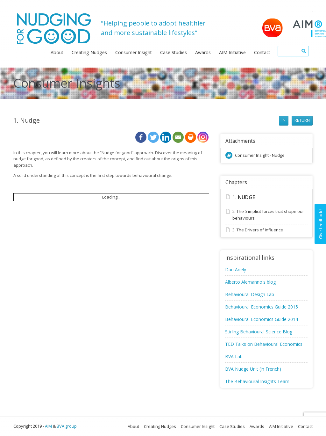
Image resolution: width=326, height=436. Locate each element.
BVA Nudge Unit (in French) (253, 369)
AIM (48, 426)
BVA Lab (234, 356)
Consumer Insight (133, 52)
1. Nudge (243, 197)
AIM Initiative (232, 52)
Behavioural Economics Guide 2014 (261, 319)
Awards (203, 52)
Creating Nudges (89, 52)
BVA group (67, 426)
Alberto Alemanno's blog (250, 282)
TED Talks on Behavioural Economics (263, 344)
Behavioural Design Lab (249, 294)
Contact (262, 52)
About (57, 52)
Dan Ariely (235, 269)
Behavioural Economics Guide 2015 (261, 307)
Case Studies (173, 52)
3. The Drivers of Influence (257, 230)
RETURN (302, 120)
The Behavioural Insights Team (257, 381)
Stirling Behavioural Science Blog (258, 332)
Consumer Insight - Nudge (260, 155)
